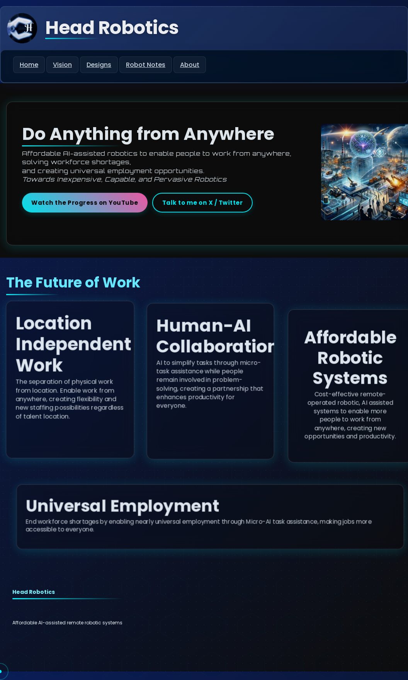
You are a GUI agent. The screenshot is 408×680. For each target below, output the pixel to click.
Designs (99, 64)
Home (29, 64)
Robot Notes (145, 64)
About (189, 64)
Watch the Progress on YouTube (84, 203)
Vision (62, 64)
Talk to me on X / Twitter (202, 203)
